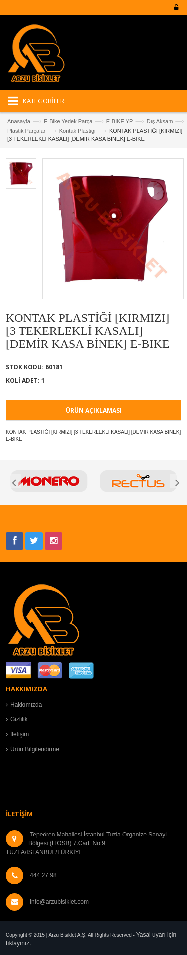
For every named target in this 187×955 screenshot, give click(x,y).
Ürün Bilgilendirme (34, 749)
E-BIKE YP (119, 121)
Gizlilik (19, 719)
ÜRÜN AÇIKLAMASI (94, 410)
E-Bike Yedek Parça (68, 121)
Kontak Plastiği (77, 131)
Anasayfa (18, 121)
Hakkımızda (26, 704)
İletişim (19, 734)
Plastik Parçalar (26, 131)
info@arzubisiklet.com (59, 901)
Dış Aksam (160, 121)
